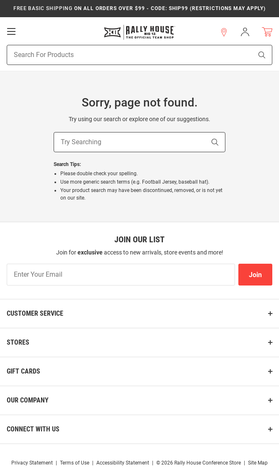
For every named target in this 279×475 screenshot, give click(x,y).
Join (255, 275)
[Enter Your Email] (121, 275)
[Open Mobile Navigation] (11, 31)
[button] (224, 32)
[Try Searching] (129, 142)
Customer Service (35, 313)
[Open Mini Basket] (267, 32)
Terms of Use (74, 463)
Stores (18, 342)
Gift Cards (23, 371)
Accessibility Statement (122, 463)
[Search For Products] (119, 55)
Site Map (258, 463)
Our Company (28, 400)
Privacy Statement (32, 463)
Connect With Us (33, 429)
